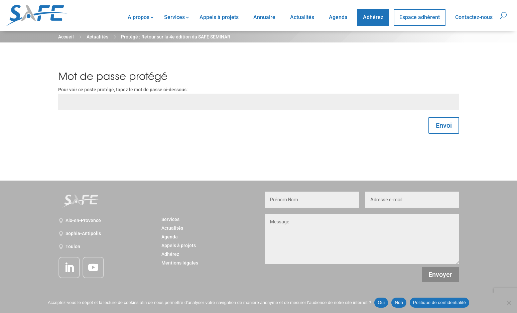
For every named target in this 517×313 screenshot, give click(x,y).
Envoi (444, 125)
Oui (381, 302)
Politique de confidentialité (439, 302)
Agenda (338, 17)
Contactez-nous (474, 17)
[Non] (508, 302)
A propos (138, 17)
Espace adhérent (419, 17)
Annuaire (264, 17)
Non (399, 302)
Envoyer (440, 275)
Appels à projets (219, 17)
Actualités (302, 17)
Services (174, 17)
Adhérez (373, 17)
